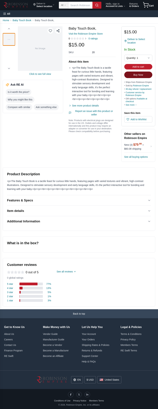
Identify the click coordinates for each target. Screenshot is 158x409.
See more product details (84, 105)
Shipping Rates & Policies (95, 345)
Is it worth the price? (18, 92)
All (63, 5)
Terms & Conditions (131, 334)
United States (109, 379)
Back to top (79, 313)
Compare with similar (19, 107)
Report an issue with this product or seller (91, 113)
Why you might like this (20, 99)
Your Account (89, 334)
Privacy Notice (79, 401)
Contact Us (10, 345)
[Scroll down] (9, 68)
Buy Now (138, 74)
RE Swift (8, 356)
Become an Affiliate (53, 356)
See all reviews (66, 271)
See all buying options (136, 156)
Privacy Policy (128, 339)
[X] (79, 394)
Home (6, 20)
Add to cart (138, 66)
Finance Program (13, 350)
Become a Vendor (52, 345)
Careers (8, 339)
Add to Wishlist (137, 119)
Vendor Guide (50, 334)
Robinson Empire (141, 85)
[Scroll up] (9, 28)
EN (77, 379)
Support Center (90, 356)
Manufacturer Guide (53, 339)
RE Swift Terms (129, 350)
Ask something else (46, 107)
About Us (9, 334)
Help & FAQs (89, 361)
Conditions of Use (62, 401)
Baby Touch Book (22, 20)
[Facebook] (70, 394)
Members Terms (129, 345)
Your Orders (88, 339)
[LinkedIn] (87, 394)
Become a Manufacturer (56, 350)
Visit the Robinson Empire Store (86, 33)
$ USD (90, 379)
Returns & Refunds (92, 350)
